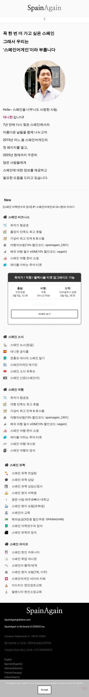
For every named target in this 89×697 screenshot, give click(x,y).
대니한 (8, 117)
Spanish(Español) (13, 664)
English (8, 659)
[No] (84, 688)
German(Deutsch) (13, 668)
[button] (44, 19)
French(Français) (13, 672)
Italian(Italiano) (12, 677)
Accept (44, 690)
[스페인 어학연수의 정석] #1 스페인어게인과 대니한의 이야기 (38, 206)
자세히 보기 (44, 314)
